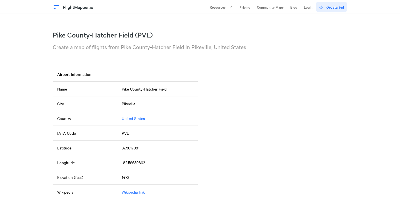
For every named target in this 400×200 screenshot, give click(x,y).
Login (308, 6)
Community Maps (270, 6)
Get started (331, 6)
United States (133, 118)
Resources (221, 6)
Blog (293, 6)
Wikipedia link (133, 192)
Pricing (244, 6)
